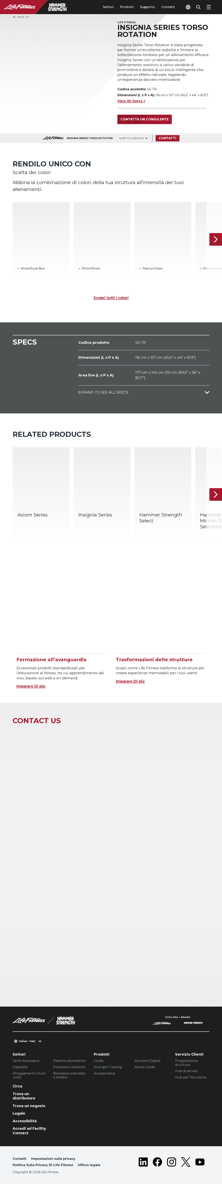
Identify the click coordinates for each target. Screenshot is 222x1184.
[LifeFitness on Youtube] (200, 1162)
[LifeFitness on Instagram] (171, 1162)
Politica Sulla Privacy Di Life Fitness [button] (43, 1165)
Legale (19, 1113)
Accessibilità (25, 1121)
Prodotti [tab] (127, 7)
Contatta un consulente (145, 119)
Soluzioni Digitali (147, 1061)
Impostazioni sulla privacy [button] (53, 1159)
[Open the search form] (198, 7)
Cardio (99, 1061)
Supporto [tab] (147, 7)
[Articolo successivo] (215, 239)
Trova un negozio (29, 1106)
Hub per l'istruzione (190, 1077)
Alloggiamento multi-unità (29, 1075)
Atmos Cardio (145, 1067)
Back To (21, 17)
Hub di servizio (186, 1071)
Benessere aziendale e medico (69, 1075)
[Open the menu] (209, 7)
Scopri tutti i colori (111, 298)
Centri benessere (26, 1061)
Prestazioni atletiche (69, 1067)
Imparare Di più (31, 686)
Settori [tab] (108, 7)
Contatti (168, 7)
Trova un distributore (24, 1096)
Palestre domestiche (69, 1061)
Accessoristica (104, 1073)
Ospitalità (20, 1067)
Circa (17, 1086)
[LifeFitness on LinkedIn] (143, 1162)
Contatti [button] (19, 1159)
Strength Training (108, 1067)
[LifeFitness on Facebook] (157, 1162)
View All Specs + (131, 101)
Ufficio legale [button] (89, 1165)
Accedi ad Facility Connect (29, 1130)
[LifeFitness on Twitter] (185, 1162)
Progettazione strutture (186, 1063)
